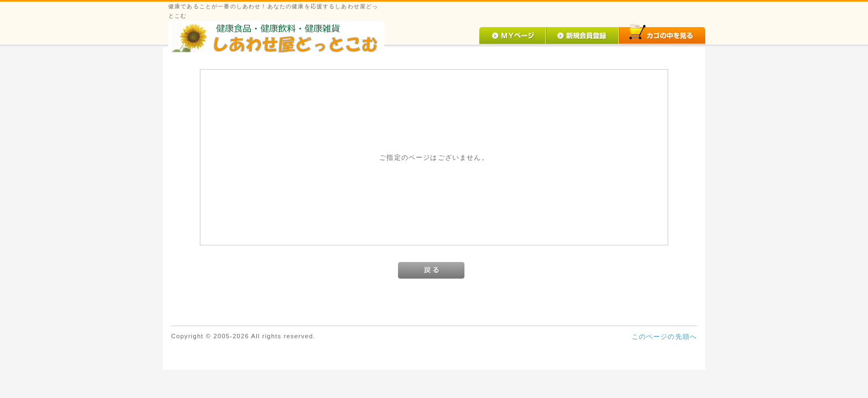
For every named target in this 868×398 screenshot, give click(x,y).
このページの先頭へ (664, 336)
